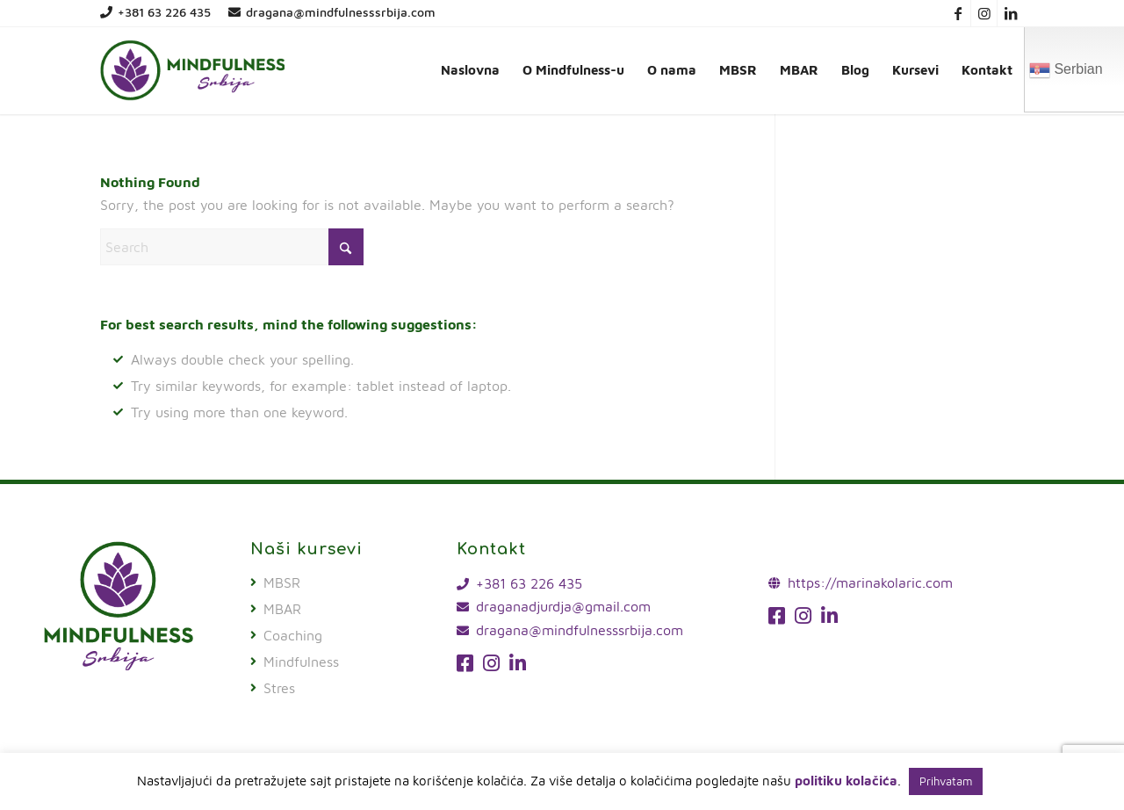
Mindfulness (301, 661)
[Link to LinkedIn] (1011, 13)
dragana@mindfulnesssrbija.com (332, 11)
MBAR (282, 609)
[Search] (232, 246)
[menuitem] (470, 70)
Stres (279, 688)
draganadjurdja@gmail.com (563, 606)
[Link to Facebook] (957, 13)
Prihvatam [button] (945, 781)
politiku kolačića (846, 780)
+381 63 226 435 (155, 11)
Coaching (292, 635)
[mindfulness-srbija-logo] (192, 70)
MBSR (281, 582)
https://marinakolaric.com (870, 582)
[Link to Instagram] (984, 13)
